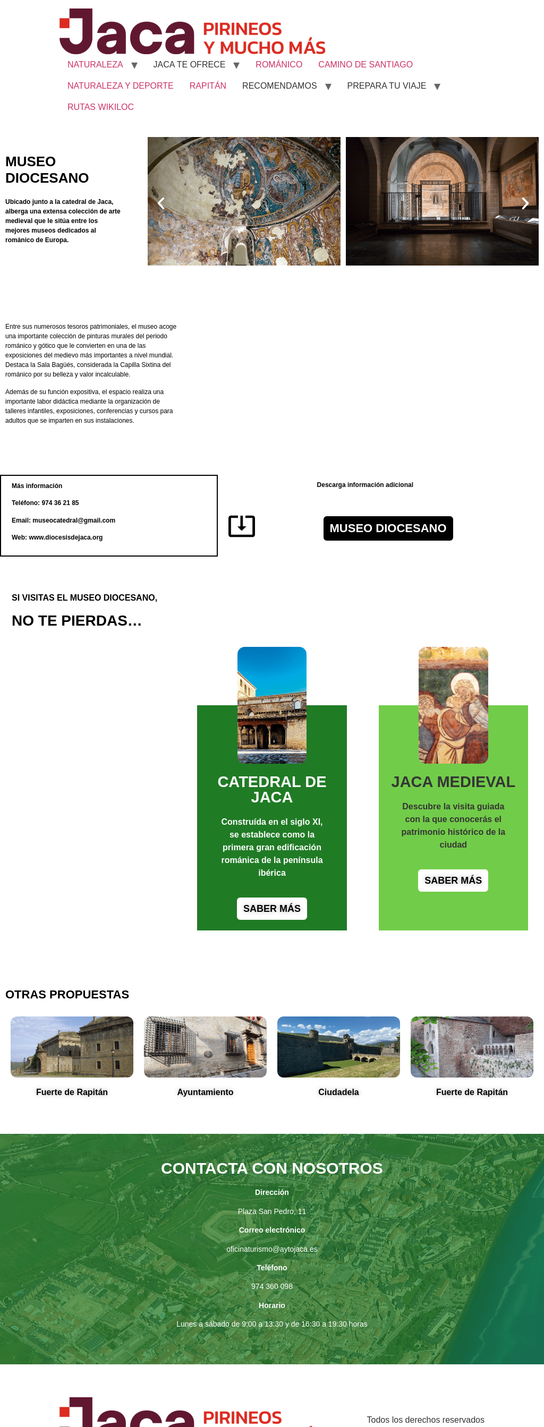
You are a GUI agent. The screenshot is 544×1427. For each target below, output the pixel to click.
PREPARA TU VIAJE (387, 85)
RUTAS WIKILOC (100, 107)
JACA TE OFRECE (190, 64)
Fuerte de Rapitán (72, 1092)
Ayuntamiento (205, 1092)
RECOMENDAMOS (279, 85)
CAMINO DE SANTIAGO (365, 64)
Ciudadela (338, 1092)
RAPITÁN (208, 85)
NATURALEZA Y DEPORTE (120, 85)
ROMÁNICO (279, 64)
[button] (161, 203)
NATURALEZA (95, 64)
